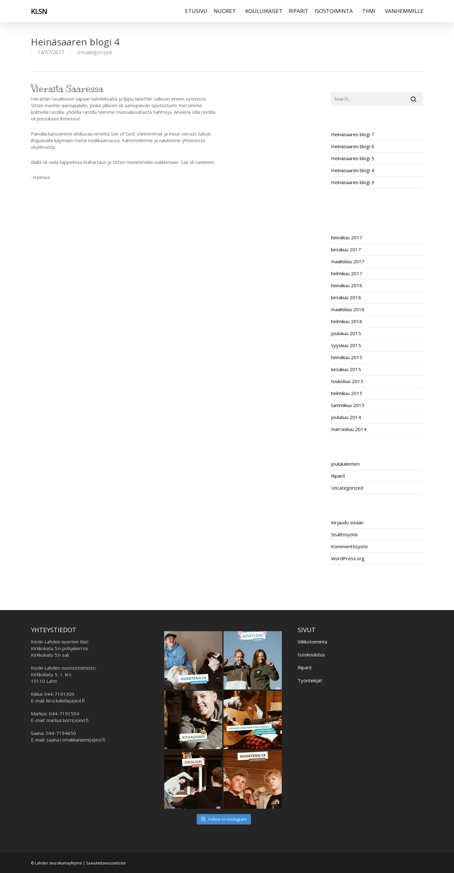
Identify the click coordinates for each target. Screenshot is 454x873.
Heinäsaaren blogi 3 (352, 182)
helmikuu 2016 (346, 321)
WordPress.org (347, 558)
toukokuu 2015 (347, 381)
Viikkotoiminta (312, 641)
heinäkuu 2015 (346, 357)
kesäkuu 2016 (346, 297)
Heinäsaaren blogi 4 (352, 170)
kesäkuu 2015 (346, 369)
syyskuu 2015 (346, 345)
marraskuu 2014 (348, 429)
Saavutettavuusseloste (106, 863)
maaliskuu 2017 (347, 261)
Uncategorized (94, 52)
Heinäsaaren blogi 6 (352, 146)
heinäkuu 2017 (346, 237)
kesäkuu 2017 (346, 249)
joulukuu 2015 (346, 333)
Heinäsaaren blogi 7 (352, 134)
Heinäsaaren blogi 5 (352, 158)
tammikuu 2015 (347, 405)
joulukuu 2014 (346, 417)
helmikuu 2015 (346, 393)
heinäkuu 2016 (346, 285)
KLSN (39, 12)
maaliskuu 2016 (347, 309)
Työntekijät (310, 680)
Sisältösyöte (344, 534)
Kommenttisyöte (349, 546)
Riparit (338, 476)
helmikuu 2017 (346, 273)
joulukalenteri (345, 464)
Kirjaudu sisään (347, 522)
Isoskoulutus (311, 654)
